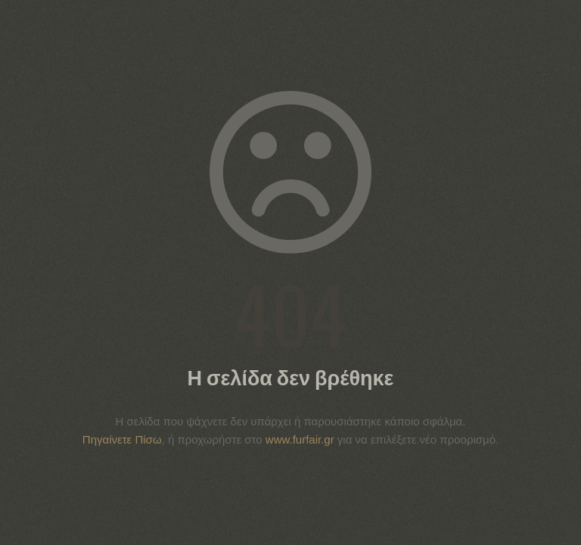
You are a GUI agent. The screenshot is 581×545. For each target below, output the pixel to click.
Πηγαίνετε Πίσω (122, 439)
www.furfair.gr (300, 439)
